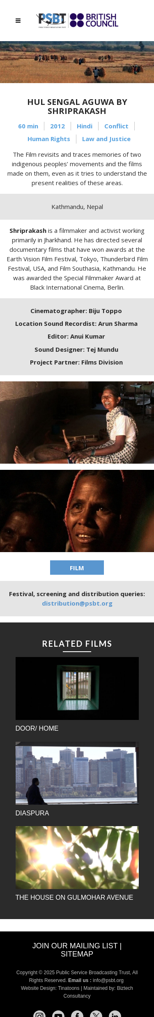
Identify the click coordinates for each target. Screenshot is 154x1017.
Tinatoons (68, 988)
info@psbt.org (109, 980)
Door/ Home (37, 728)
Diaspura (32, 813)
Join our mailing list (75, 946)
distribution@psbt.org (77, 603)
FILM (77, 568)
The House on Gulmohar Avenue (74, 897)
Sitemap (77, 954)
